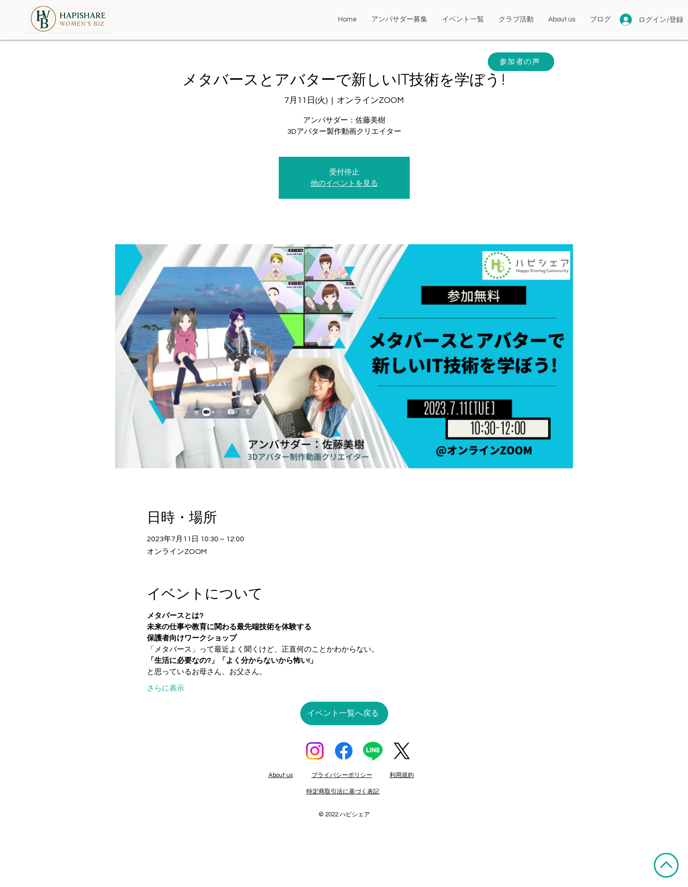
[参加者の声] (521, 61)
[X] (401, 751)
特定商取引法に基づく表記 (342, 791)
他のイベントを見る (344, 183)
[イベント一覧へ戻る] (344, 713)
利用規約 (402, 775)
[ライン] (372, 751)
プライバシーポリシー (341, 775)
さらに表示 (165, 688)
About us (280, 775)
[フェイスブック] (343, 751)
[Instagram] (314, 751)
